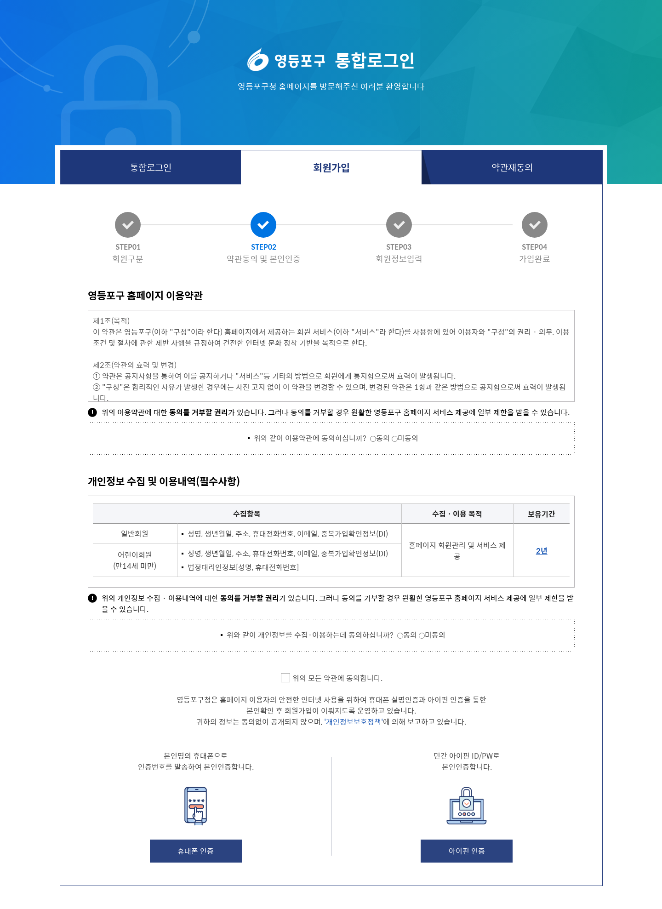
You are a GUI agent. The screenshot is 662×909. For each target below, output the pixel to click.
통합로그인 (150, 167)
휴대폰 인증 (195, 850)
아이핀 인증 (467, 850)
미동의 (408, 437)
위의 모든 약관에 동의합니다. (337, 677)
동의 (383, 437)
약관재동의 (512, 167)
